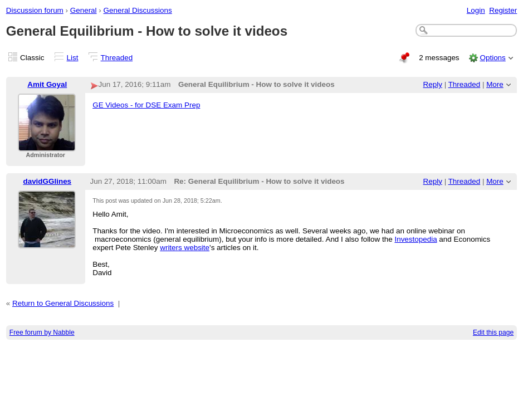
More (495, 84)
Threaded (117, 57)
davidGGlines (47, 181)
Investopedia (415, 239)
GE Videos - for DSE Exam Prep (146, 105)
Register (503, 10)
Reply (432, 84)
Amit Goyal (47, 84)
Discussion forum (34, 10)
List (73, 57)
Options (492, 57)
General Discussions (138, 10)
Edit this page (493, 332)
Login (476, 10)
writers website (184, 247)
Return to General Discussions (63, 303)
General (83, 10)
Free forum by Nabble (42, 332)
